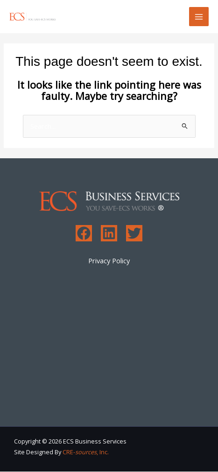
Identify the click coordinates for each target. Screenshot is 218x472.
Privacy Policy (109, 260)
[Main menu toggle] (199, 17)
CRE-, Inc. (86, 452)
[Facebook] (84, 233)
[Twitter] (134, 233)
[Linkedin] (109, 233)
